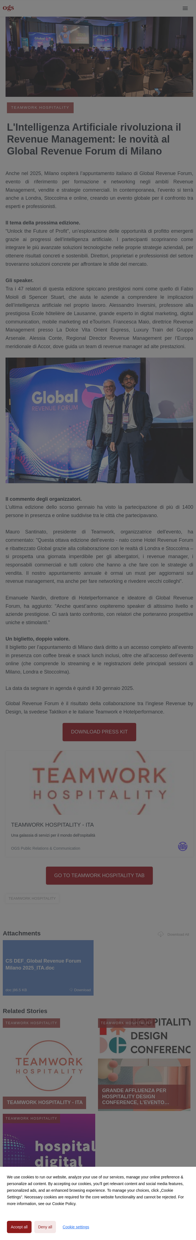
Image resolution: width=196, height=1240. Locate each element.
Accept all (19, 1227)
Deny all (45, 1227)
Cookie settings (76, 1227)
